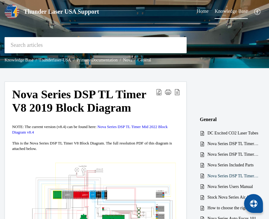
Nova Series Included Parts (231, 165)
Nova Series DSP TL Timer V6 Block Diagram (233, 154)
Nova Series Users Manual (230, 186)
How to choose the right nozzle (233, 208)
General (144, 60)
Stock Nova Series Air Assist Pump (233, 197)
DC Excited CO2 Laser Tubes (233, 133)
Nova (127, 60)
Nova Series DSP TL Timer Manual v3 (233, 143)
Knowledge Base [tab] (231, 11)
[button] (257, 12)
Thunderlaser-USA (55, 60)
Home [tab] (203, 11)
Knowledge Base (19, 60)
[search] (96, 45)
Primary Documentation (97, 60)
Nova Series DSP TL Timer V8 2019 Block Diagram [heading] (79, 101)
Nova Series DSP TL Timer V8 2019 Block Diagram (233, 176)
